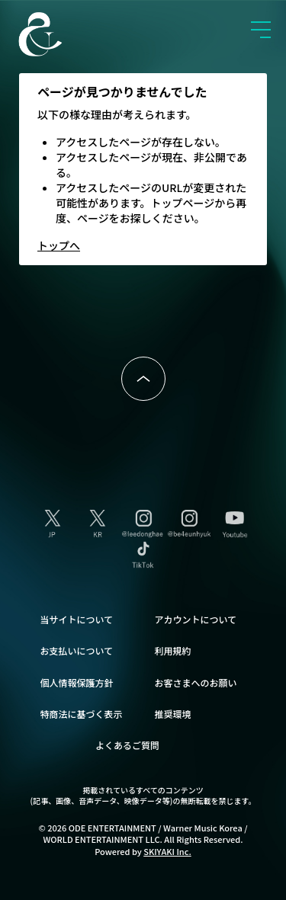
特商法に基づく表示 (81, 713)
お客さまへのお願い (196, 682)
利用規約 (173, 650)
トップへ (58, 245)
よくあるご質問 (127, 744)
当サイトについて (77, 619)
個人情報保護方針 (77, 682)
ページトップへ (143, 378)
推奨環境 (173, 713)
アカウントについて (196, 619)
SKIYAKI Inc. (167, 851)
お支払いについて (77, 650)
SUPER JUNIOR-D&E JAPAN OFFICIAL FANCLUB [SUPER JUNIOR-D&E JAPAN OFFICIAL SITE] (64, 34)
